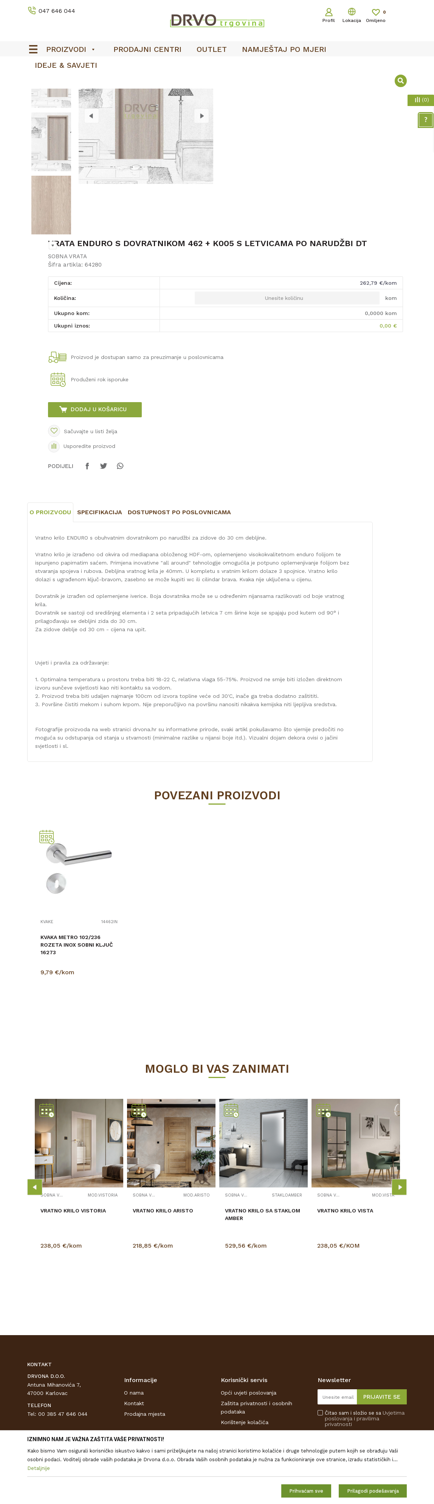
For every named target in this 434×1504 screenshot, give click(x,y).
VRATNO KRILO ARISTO (163, 1271)
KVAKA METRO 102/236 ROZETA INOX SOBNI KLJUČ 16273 (76, 1005)
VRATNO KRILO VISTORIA (73, 1271)
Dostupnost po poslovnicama (179, 572)
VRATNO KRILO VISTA (345, 1271)
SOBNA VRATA (67, 317)
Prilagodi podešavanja (373, 1491)
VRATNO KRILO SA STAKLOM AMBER (262, 1275)
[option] (51, 139)
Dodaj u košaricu (99, 469)
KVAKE (46, 982)
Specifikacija (99, 572)
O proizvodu (50, 572)
